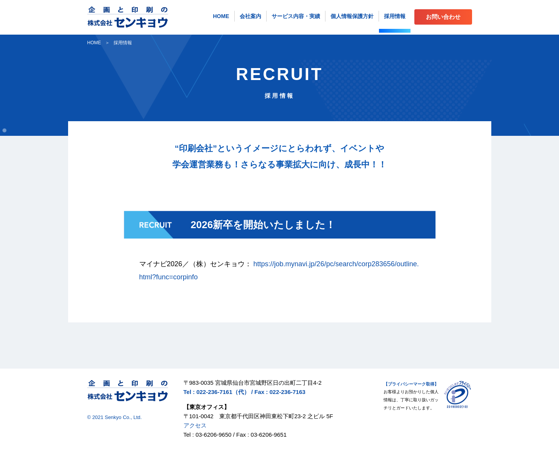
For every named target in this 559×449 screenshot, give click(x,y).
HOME (221, 16)
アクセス (195, 425)
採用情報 (394, 16)
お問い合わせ (443, 16)
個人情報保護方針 (352, 16)
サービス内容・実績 (296, 16)
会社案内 (250, 16)
